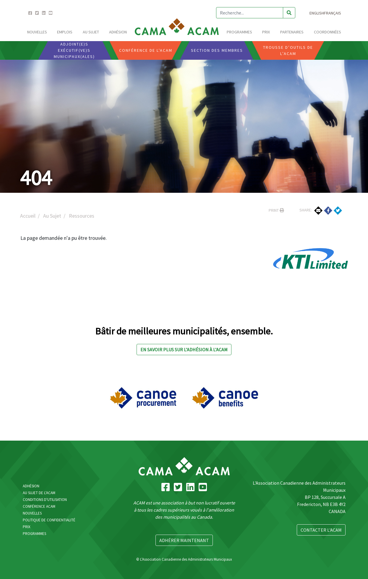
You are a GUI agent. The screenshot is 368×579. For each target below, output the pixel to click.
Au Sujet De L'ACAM (39, 492)
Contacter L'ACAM (321, 530)
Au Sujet (91, 32)
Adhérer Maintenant (184, 540)
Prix (266, 32)
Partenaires (292, 32)
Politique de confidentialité (49, 520)
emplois (64, 32)
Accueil (27, 215)
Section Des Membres (217, 50)
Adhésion (118, 32)
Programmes (239, 32)
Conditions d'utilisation (45, 499)
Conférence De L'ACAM (145, 50)
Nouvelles (37, 32)
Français (332, 13)
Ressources (81, 215)
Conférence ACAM (39, 506)
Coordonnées (327, 32)
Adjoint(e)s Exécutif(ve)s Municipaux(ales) (74, 50)
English (316, 13)
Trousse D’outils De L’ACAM (288, 50)
